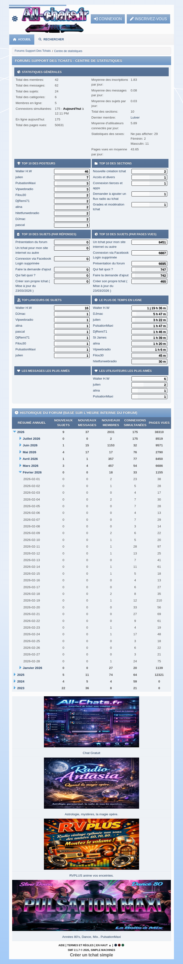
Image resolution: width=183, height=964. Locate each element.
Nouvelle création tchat (109, 171)
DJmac (20, 219)
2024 (20, 681)
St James (100, 337)
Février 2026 (32, 472)
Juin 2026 (30, 445)
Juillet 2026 (31, 438)
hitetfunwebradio (27, 213)
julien (19, 177)
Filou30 (20, 195)
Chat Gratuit (91, 753)
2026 (20, 432)
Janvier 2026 (32, 668)
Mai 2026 (29, 452)
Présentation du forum (31, 242)
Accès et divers (104, 177)
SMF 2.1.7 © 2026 (78, 950)
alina (18, 207)
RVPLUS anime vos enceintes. (91, 875)
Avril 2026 (30, 459)
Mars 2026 (30, 466)
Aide (61, 945)
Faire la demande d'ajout (33, 269)
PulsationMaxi (25, 183)
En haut (102, 945)
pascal (20, 225)
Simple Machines (103, 950)
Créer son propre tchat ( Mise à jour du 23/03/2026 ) (32, 286)
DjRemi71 (22, 201)
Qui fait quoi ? (25, 275)
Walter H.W (23, 171)
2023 (20, 688)
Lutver (135, 117)
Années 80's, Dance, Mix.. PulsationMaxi (91, 937)
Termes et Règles (80, 945)
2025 (20, 675)
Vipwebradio (24, 189)
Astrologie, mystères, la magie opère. (91, 814)
